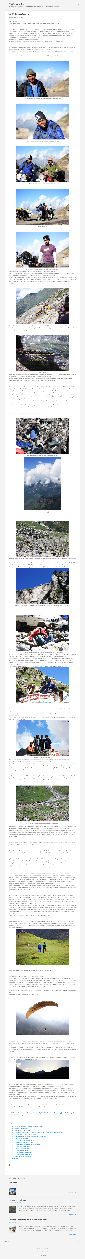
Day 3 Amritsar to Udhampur (20, 1146)
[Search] (79, 4)
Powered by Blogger (42, 1248)
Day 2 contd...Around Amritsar (21, 1148)
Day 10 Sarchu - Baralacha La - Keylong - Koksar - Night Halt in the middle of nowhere (37, 1132)
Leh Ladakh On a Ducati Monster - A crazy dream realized (28, 1220)
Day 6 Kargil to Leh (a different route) (23, 1140)
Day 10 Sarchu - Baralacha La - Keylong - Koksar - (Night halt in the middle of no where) (35, 1113)
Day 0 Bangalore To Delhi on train (22, 1154)
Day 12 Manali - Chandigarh (20, 1128)
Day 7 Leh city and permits (20, 1138)
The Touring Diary (17, 4)
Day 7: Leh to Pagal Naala (17, 1200)
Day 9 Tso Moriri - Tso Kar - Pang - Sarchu (24, 1134)
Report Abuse (42, 1255)
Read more (73, 1193)
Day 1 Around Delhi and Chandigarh (22, 1152)
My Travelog (13, 1182)
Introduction (15, 1158)
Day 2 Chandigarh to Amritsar (21, 1150)
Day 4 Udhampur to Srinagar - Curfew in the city (26, 1144)
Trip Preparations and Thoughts (21, 1156)
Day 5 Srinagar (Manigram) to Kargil (22, 1142)
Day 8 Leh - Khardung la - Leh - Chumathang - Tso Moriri (29, 1136)
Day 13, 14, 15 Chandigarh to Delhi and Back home (27, 1126)
